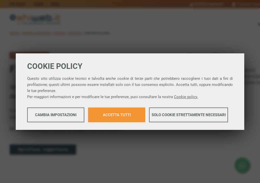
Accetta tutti (117, 115)
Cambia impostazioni (55, 115)
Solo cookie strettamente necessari (189, 115)
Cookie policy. (186, 97)
